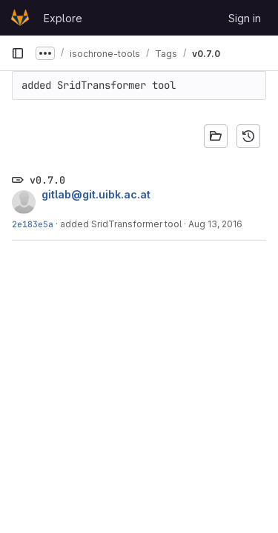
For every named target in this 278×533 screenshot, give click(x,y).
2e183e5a (32, 223)
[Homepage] (20, 18)
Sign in (244, 18)
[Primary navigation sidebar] (18, 53)
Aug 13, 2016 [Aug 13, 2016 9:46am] (215, 223)
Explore (63, 18)
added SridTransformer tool (121, 223)
